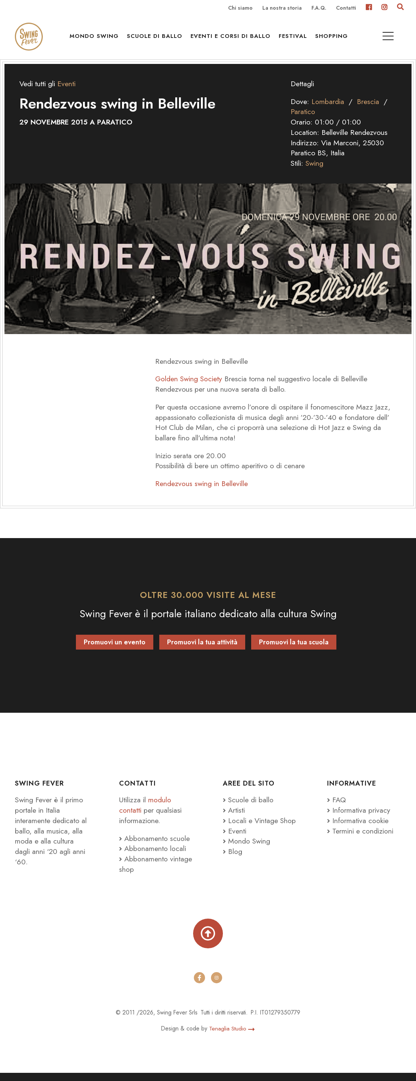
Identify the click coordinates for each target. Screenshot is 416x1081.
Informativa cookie (357, 828)
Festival (294, 37)
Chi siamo (240, 8)
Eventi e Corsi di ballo (232, 37)
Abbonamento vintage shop (155, 871)
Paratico (303, 119)
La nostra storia (282, 8)
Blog (232, 859)
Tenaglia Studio (232, 1037)
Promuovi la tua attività (202, 649)
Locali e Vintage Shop (262, 828)
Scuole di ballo (155, 37)
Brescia (368, 109)
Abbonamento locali (152, 856)
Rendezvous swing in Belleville (201, 491)
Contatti (346, 8)
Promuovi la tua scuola (294, 649)
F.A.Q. (318, 8)
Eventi (66, 91)
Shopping (332, 37)
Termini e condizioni (360, 838)
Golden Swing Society (190, 386)
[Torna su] (208, 942)
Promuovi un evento (114, 649)
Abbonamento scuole (154, 846)
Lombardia (327, 109)
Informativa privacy (358, 817)
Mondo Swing (95, 37)
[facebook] (199, 985)
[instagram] (216, 985)
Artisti (234, 817)
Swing (314, 170)
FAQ (336, 807)
